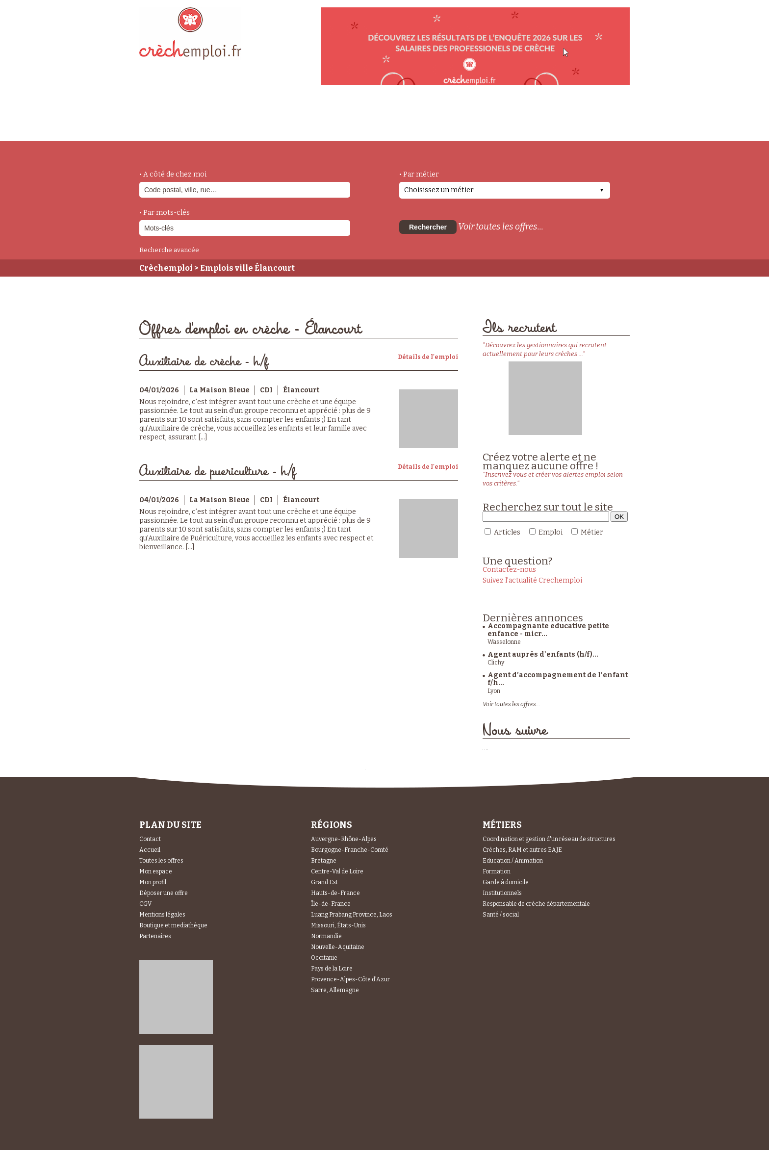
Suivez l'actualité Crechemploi (532, 580)
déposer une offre (371, 118)
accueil (166, 127)
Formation (497, 871)
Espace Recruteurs (579, 124)
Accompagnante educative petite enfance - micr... (548, 630)
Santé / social (501, 914)
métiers (221, 123)
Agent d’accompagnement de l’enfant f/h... (557, 679)
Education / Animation (513, 860)
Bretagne (323, 860)
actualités (283, 119)
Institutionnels (502, 893)
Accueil (149, 849)
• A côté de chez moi (172, 174)
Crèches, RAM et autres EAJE (522, 849)
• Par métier (419, 174)
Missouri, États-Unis (338, 925)
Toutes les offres (161, 860)
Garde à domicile (506, 882)
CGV (145, 903)
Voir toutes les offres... (500, 226)
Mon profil (152, 882)
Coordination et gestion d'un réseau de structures (549, 839)
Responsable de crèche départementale (536, 903)
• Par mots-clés (164, 212)
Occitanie (324, 957)
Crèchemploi (166, 268)
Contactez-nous (509, 569)
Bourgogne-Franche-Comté (349, 849)
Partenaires (155, 936)
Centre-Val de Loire (337, 871)
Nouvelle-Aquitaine (337, 947)
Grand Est (324, 882)
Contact (150, 839)
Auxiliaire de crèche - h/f (203, 361)
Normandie (326, 936)
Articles (507, 532)
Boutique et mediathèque (173, 925)
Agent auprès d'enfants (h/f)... (542, 654)
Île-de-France (331, 903)
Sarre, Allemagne (335, 990)
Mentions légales (162, 914)
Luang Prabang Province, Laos (351, 914)
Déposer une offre (163, 893)
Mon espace (155, 871)
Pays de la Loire (332, 968)
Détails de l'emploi (428, 357)
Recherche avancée (169, 250)
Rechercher (428, 227)
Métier (592, 532)
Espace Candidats (473, 117)
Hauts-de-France (335, 893)
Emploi (550, 532)
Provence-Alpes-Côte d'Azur (350, 979)
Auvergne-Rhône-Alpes (344, 839)
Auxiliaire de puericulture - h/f (217, 471)
